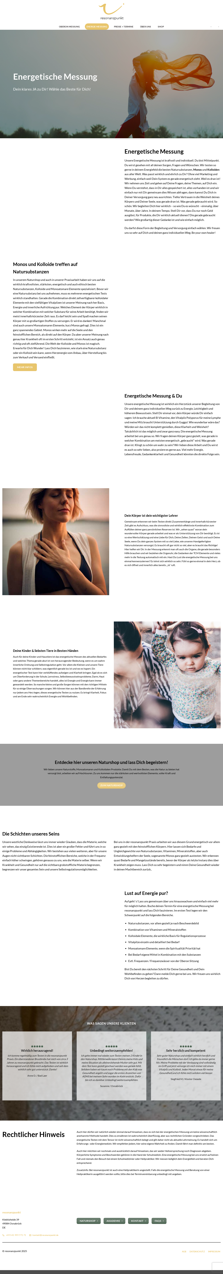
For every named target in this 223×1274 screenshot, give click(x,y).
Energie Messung (97, 26)
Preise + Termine (123, 26)
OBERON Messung (69, 26)
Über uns (145, 26)
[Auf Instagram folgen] (113, 1251)
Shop (161, 26)
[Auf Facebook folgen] (109, 1251)
